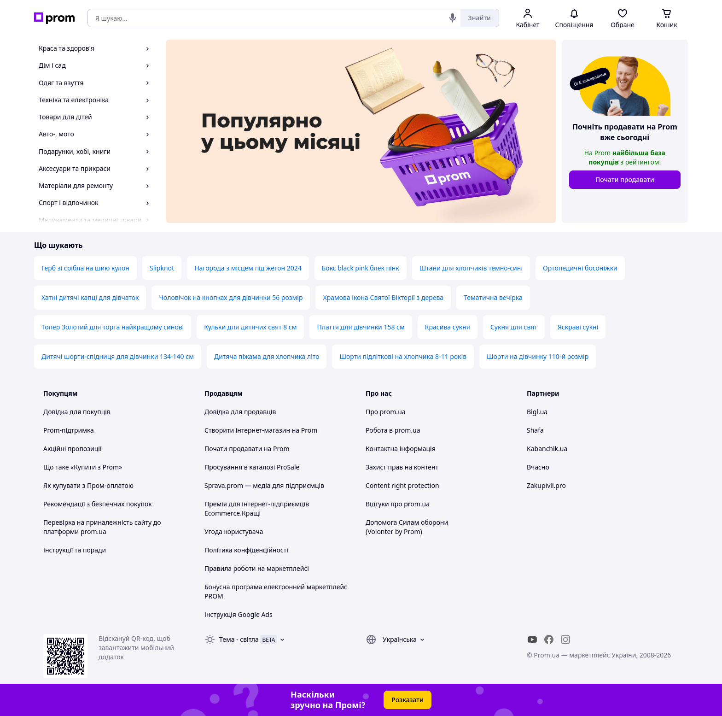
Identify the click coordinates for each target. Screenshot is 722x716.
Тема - (239, 639)
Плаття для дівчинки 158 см (360, 327)
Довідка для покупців (77, 411)
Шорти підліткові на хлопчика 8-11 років (402, 356)
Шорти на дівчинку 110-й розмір (537, 356)
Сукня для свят (513, 327)
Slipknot (162, 268)
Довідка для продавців (240, 411)
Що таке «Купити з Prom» (82, 467)
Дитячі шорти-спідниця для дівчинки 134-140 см (117, 356)
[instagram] (565, 639)
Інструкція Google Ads (238, 614)
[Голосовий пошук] (452, 18)
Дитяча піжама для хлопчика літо (267, 356)
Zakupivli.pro (546, 485)
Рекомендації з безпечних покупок (97, 503)
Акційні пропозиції (72, 448)
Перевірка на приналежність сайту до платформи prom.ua (102, 527)
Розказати (407, 699)
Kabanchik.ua (547, 448)
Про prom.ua (386, 411)
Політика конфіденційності (246, 550)
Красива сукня (447, 327)
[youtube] (532, 639)
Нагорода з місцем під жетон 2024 (248, 268)
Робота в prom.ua (393, 430)
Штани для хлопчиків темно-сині (471, 268)
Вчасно (538, 467)
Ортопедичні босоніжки (580, 268)
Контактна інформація (401, 448)
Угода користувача (233, 531)
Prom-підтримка (68, 430)
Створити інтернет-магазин (247, 430)
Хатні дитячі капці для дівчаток (90, 297)
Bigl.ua (537, 411)
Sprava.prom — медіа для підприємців (264, 485)
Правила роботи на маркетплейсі (256, 568)
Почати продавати (624, 179)
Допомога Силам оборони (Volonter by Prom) (407, 527)
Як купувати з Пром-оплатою (88, 485)
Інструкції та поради (74, 550)
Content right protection (402, 485)
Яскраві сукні (578, 327)
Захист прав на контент (402, 467)
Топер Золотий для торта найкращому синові (112, 327)
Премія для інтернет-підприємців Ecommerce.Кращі (256, 508)
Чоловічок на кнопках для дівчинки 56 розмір (231, 297)
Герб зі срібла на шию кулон (85, 268)
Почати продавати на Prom (247, 448)
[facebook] (548, 639)
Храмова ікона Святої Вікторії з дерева (383, 297)
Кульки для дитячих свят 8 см (250, 327)
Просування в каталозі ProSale (251, 467)
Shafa (535, 430)
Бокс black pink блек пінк (360, 268)
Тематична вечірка (493, 297)
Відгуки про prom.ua (398, 503)
